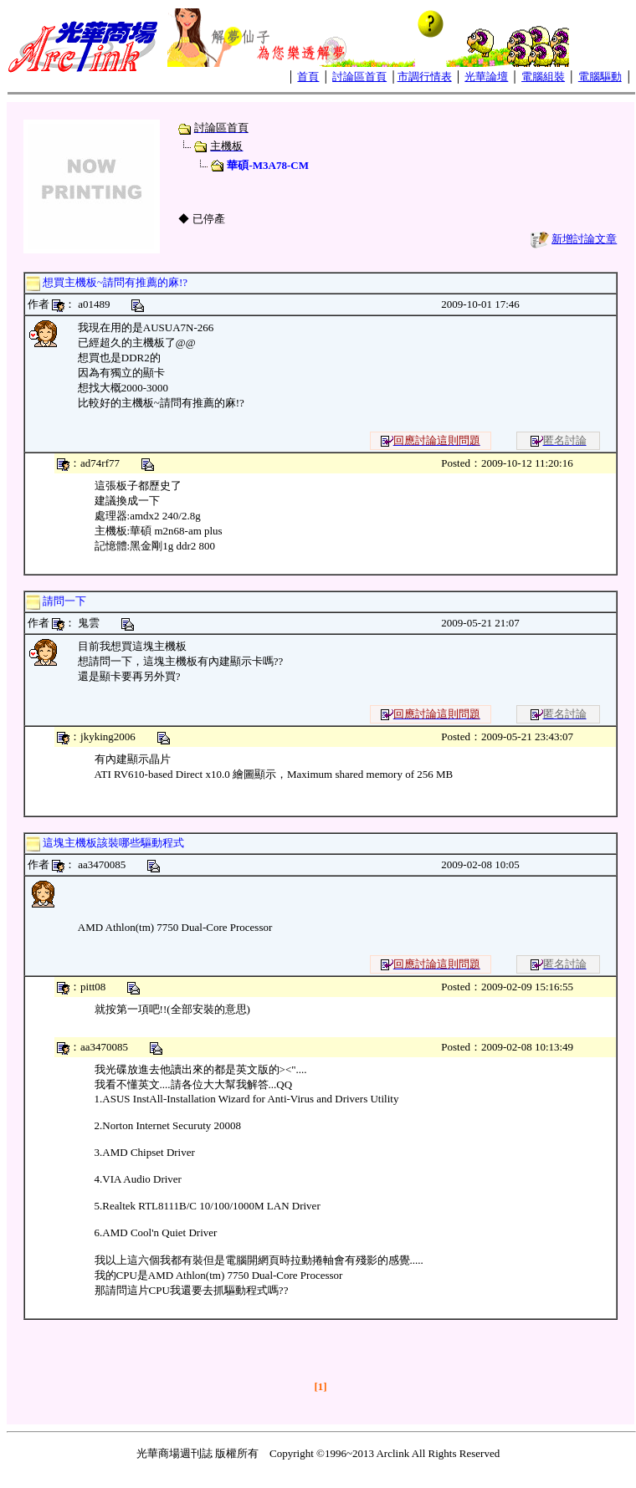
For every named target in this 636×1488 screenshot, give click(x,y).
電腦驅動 (600, 76)
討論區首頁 (359, 76)
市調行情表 (425, 76)
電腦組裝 (543, 76)
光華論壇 (486, 76)
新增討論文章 (584, 239)
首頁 (308, 76)
